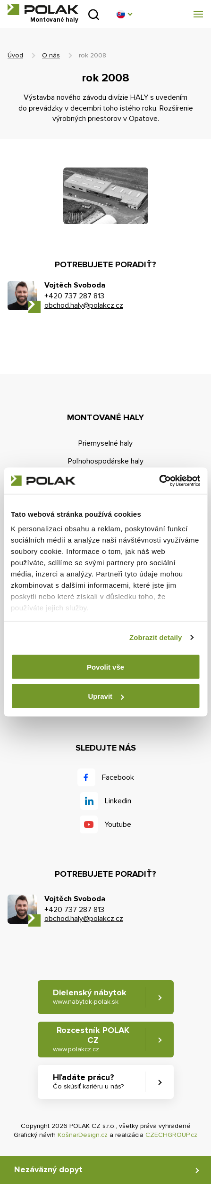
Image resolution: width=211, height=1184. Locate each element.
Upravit (106, 696)
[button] (124, 14)
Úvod (15, 55)
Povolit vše (105, 667)
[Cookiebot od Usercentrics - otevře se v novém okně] (159, 481)
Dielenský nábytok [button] (90, 996)
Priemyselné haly (105, 443)
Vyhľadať (93, 14)
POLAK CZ (43, 9)
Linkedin (118, 801)
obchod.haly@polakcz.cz (83, 305)
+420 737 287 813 (74, 296)
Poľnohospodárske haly (105, 461)
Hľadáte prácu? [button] (88, 1081)
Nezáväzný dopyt (48, 1169)
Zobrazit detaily (155, 637)
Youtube (117, 824)
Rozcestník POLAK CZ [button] (91, 1039)
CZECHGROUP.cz (171, 1135)
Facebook (118, 777)
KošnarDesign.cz (83, 1135)
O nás (51, 55)
